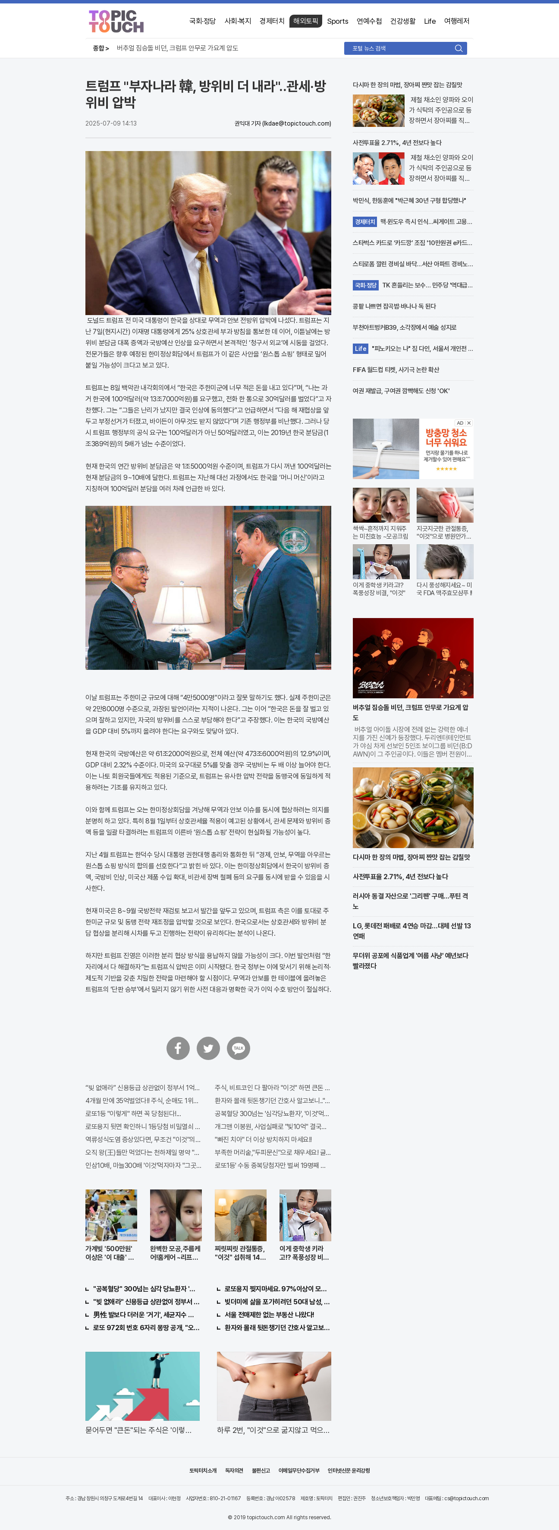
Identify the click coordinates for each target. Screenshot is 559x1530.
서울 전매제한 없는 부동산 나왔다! (269, 1315)
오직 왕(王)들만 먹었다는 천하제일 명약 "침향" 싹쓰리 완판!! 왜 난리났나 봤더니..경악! (143, 1152)
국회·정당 (202, 21)
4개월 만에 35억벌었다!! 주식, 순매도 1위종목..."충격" (143, 1101)
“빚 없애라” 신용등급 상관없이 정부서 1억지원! (143, 1088)
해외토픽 (305, 21)
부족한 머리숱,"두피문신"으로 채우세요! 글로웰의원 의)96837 (273, 1152)
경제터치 (272, 21)
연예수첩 (369, 21)
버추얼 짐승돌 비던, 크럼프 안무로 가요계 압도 (177, 48)
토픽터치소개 (203, 1470)
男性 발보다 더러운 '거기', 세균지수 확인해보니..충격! (146, 1315)
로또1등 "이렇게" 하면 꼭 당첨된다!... (133, 1114)
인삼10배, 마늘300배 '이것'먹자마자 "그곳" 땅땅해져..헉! (143, 1165)
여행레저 (456, 21)
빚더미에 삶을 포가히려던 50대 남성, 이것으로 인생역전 (278, 1302)
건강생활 (402, 21)
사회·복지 (238, 21)
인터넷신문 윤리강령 (349, 1470)
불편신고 (261, 1470)
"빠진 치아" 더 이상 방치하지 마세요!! (263, 1140)
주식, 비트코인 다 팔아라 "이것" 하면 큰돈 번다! (273, 1088)
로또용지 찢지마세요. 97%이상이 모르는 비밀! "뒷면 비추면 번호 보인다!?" (278, 1289)
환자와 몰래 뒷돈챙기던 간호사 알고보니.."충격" (273, 1101)
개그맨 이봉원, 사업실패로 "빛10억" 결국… (271, 1127)
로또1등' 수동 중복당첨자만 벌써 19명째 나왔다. (273, 1165)
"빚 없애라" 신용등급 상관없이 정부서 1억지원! (146, 1302)
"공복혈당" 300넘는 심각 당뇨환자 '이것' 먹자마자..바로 (146, 1289)
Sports (337, 21)
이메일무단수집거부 (299, 1470)
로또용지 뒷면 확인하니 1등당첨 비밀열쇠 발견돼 (143, 1127)
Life (430, 21)
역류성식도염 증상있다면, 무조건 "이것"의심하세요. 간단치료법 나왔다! (143, 1140)
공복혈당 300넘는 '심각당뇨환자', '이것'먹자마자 (273, 1114)
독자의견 (234, 1470)
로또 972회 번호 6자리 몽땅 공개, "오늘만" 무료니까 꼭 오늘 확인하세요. (146, 1328)
